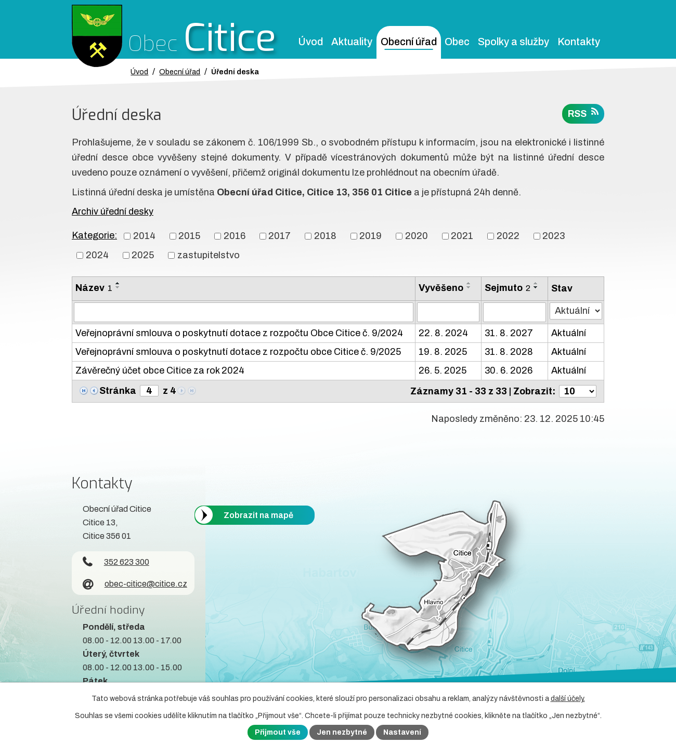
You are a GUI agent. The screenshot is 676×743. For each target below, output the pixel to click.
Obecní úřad (409, 41)
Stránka (117, 391)
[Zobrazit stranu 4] (149, 390)
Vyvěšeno (441, 288)
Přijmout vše (278, 732)
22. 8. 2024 (443, 333)
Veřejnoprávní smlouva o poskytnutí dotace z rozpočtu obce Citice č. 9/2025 (238, 352)
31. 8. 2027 (509, 333)
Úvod (310, 41)
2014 (144, 236)
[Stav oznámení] (576, 311)
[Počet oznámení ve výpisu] (577, 391)
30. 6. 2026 (508, 370)
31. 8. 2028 (509, 352)
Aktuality (351, 41)
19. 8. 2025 (443, 352)
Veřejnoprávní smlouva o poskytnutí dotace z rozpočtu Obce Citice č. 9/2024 (239, 333)
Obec (457, 41)
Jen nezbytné (342, 732)
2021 (462, 236)
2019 (370, 236)
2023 (553, 236)
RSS (583, 113)
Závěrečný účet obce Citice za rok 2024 (159, 370)
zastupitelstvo (208, 255)
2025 (143, 255)
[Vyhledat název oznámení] (243, 312)
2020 (416, 236)
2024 (97, 255)
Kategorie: (94, 235)
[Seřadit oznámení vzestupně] (118, 283)
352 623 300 (116, 562)
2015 (189, 236)
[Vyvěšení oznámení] (448, 312)
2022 (508, 236)
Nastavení (402, 732)
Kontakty (578, 41)
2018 (325, 236)
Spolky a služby (513, 41)
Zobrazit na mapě (258, 514)
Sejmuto (507, 288)
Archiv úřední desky (112, 211)
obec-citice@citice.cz (135, 583)
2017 (279, 236)
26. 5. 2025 (442, 370)
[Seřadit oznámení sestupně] (118, 287)
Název (93, 288)
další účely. (568, 698)
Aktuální (568, 333)
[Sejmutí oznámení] (514, 312)
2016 (234, 236)
